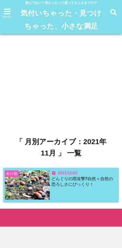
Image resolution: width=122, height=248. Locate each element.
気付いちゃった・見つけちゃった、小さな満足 (61, 19)
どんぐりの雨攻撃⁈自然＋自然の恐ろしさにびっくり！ (82, 181)
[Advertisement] (61, 76)
